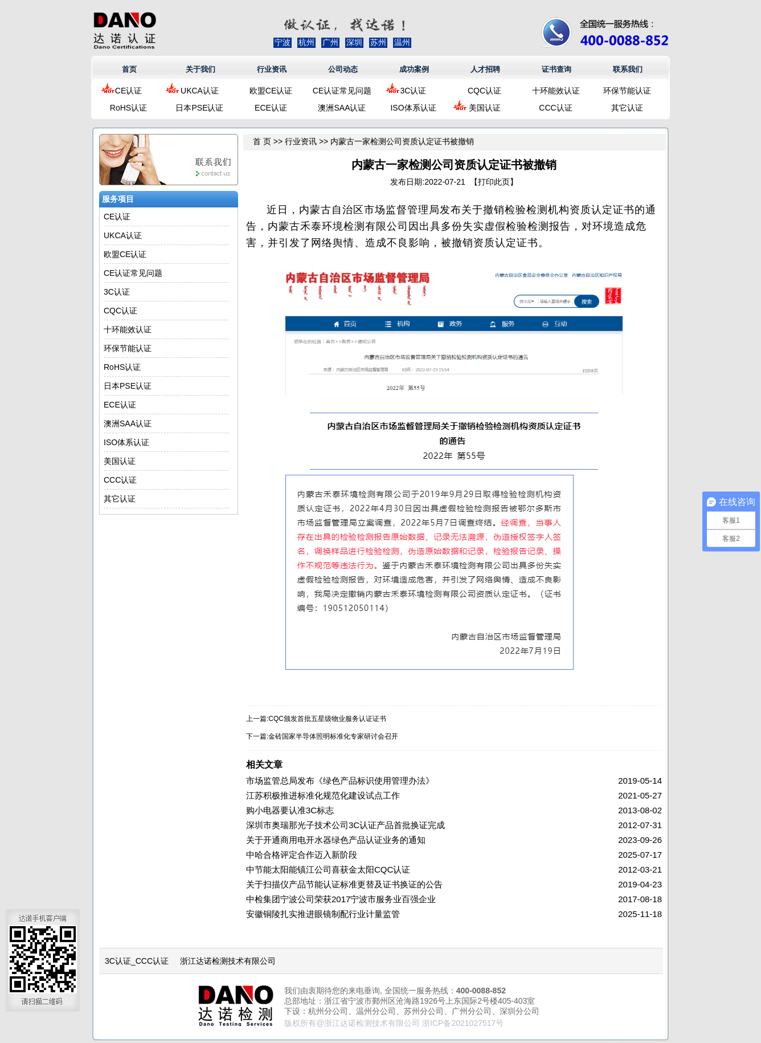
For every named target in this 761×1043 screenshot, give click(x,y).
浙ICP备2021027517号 (463, 1023)
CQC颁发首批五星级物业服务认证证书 (327, 719)
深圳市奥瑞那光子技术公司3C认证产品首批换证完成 (345, 825)
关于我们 (200, 69)
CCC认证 (555, 107)
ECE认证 (271, 107)
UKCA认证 (200, 90)
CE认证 (128, 90)
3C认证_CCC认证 (137, 960)
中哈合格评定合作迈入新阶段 (301, 854)
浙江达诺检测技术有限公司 (228, 960)
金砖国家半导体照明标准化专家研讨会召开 (333, 736)
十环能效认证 (556, 90)
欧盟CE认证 (270, 90)
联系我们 (628, 69)
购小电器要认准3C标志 (290, 810)
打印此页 (494, 181)
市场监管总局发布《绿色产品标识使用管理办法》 (340, 780)
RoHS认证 (128, 107)
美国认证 (485, 107)
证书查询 (556, 69)
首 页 (262, 141)
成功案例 (414, 69)
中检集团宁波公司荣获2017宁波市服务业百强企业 (341, 899)
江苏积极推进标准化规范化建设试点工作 (323, 795)
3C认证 (413, 90)
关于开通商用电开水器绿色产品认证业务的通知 (335, 840)
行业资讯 (272, 69)
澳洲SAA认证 (342, 107)
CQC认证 (484, 90)
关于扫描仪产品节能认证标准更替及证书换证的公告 (344, 884)
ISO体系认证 (413, 107)
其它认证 (627, 107)
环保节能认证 (627, 90)
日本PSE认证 (199, 107)
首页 (129, 69)
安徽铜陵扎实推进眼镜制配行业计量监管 (323, 914)
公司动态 (343, 69)
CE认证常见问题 (342, 90)
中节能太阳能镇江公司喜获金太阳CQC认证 (328, 869)
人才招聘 (485, 69)
